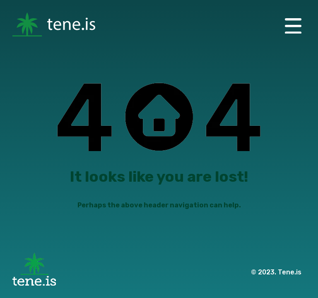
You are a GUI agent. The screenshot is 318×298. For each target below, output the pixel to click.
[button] (293, 25)
